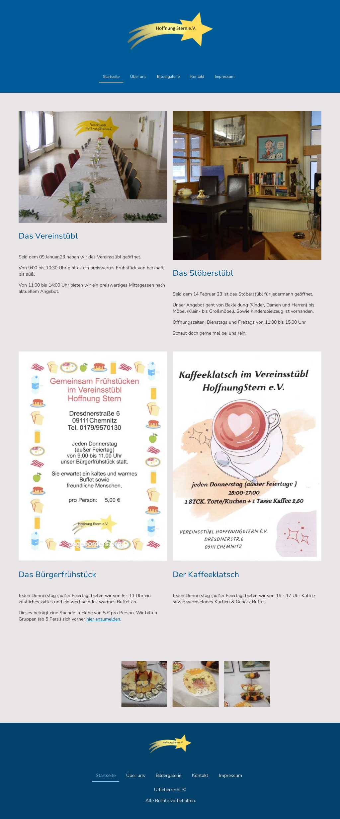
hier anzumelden (103, 619)
